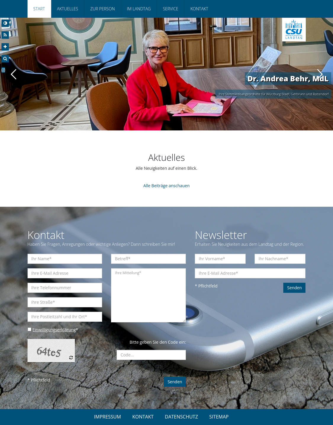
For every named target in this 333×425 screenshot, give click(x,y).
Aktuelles (67, 9)
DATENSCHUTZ (181, 416)
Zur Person (102, 9)
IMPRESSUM (107, 416)
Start (39, 9)
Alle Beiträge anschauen (166, 185)
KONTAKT (143, 416)
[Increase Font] (5, 47)
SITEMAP (219, 416)
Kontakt (199, 9)
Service (170, 9)
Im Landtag (139, 9)
